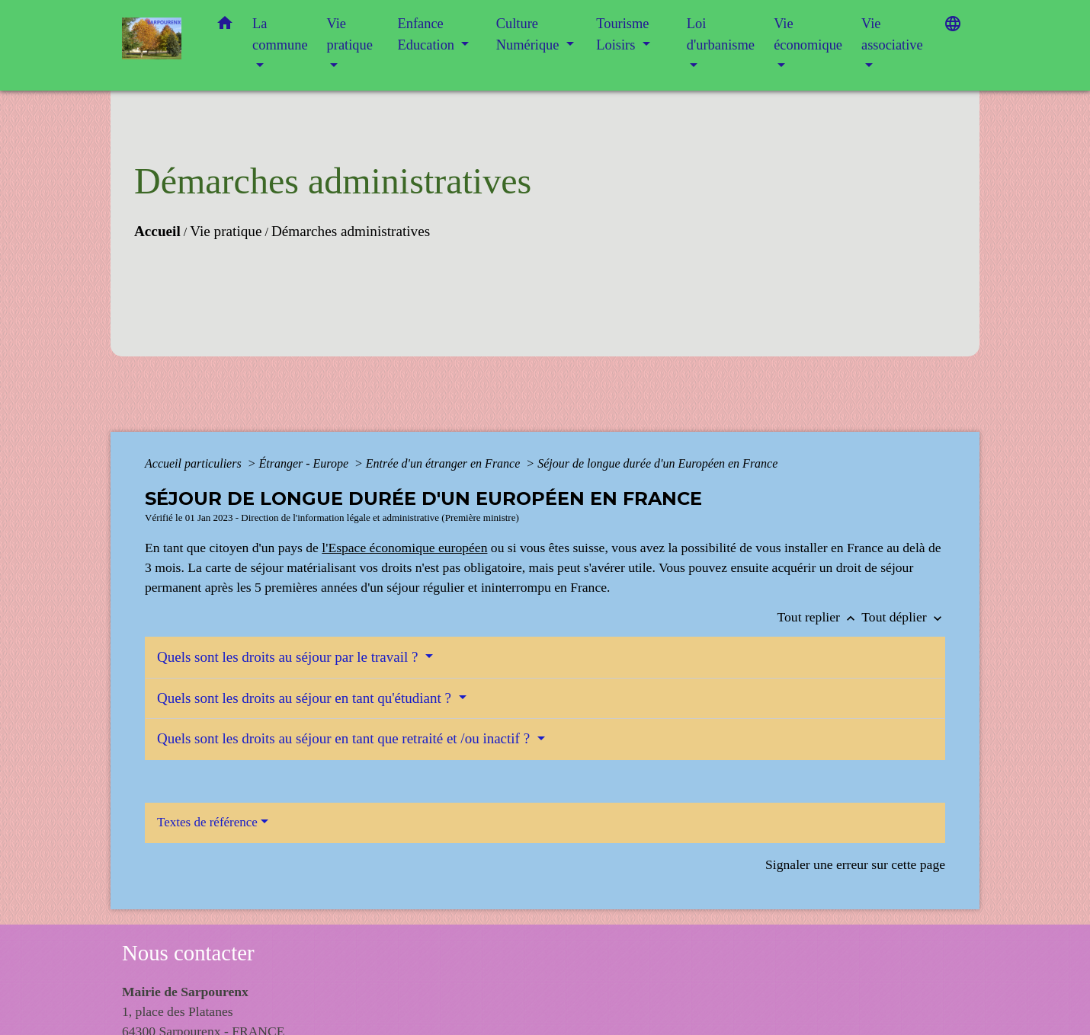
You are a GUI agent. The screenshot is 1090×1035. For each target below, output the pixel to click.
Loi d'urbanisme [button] (721, 34)
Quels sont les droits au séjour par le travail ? (289, 657)
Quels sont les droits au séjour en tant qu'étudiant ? (306, 698)
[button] (225, 26)
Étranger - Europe (304, 463)
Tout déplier (903, 617)
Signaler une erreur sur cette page (855, 864)
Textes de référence (207, 822)
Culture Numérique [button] (529, 34)
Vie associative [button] (892, 34)
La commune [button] (280, 34)
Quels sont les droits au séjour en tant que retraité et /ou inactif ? (345, 738)
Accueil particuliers (195, 463)
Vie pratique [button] (350, 34)
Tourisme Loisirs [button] (622, 34)
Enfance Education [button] (428, 34)
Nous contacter (188, 953)
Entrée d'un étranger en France (444, 463)
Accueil (157, 231)
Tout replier (819, 617)
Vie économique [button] (808, 34)
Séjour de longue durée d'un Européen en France (657, 463)
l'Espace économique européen (404, 547)
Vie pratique (225, 231)
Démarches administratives (350, 231)
